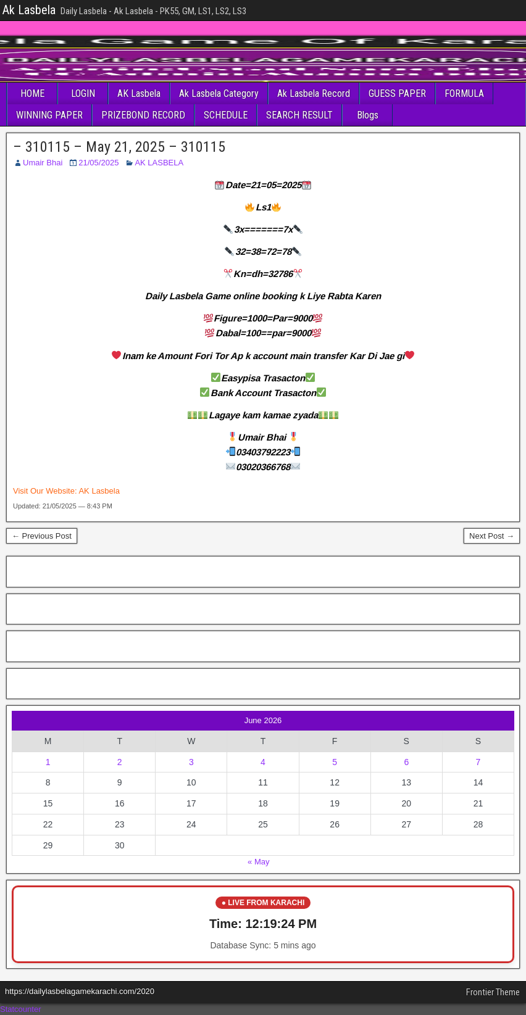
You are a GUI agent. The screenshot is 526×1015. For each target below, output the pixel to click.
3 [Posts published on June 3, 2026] (191, 762)
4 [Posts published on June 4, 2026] (263, 762)
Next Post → (491, 536)
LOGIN (83, 93)
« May (258, 861)
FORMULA (464, 93)
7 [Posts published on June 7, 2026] (478, 762)
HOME (32, 93)
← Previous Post (42, 536)
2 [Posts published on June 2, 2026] (119, 762)
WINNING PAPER (49, 115)
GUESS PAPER (397, 93)
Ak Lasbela (29, 9)
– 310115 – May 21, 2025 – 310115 (119, 146)
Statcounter (20, 1009)
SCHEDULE (226, 115)
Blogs (367, 115)
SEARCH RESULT (299, 115)
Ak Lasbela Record (313, 93)
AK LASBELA (159, 162)
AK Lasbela (139, 93)
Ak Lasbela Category (219, 93)
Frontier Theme (493, 992)
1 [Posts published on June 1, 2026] (48, 762)
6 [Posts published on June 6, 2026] (406, 762)
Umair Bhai (42, 162)
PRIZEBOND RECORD (143, 115)
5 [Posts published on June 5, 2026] (334, 762)
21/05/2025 (98, 162)
